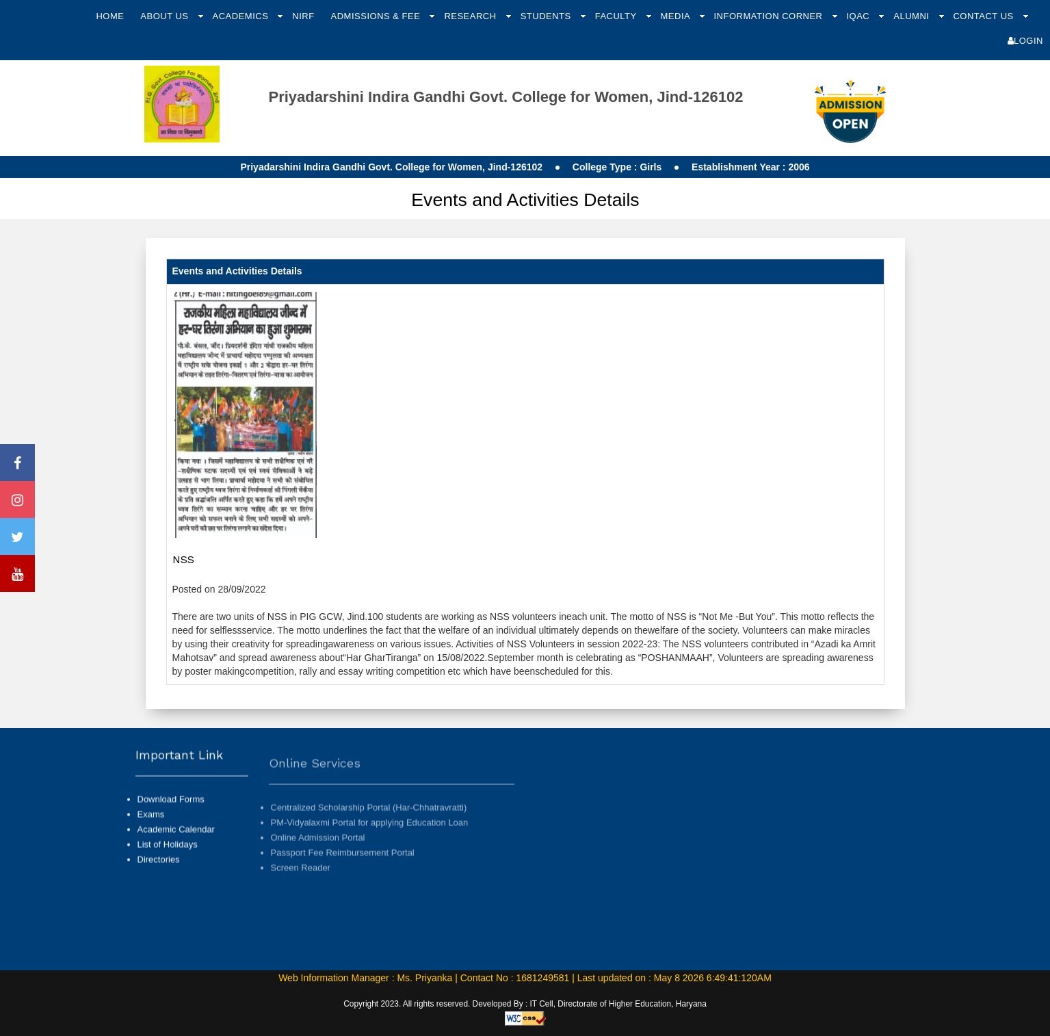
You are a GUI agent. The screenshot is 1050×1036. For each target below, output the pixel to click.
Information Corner (769, 16)
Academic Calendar (176, 841)
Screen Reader (300, 891)
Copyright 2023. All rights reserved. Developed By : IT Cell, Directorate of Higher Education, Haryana (525, 1004)
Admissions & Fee (377, 16)
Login (1025, 41)
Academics (242, 16)
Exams (151, 825)
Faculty (617, 16)
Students (547, 16)
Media (677, 16)
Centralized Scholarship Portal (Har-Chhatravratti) (369, 831)
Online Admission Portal (318, 861)
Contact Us (984, 16)
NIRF (303, 16)
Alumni (912, 16)
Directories (158, 871)
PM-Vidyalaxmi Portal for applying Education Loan (370, 846)
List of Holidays (167, 856)
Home (110, 16)
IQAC (859, 16)
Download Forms (171, 810)
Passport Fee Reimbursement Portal (343, 876)
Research (471, 16)
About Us (165, 16)
